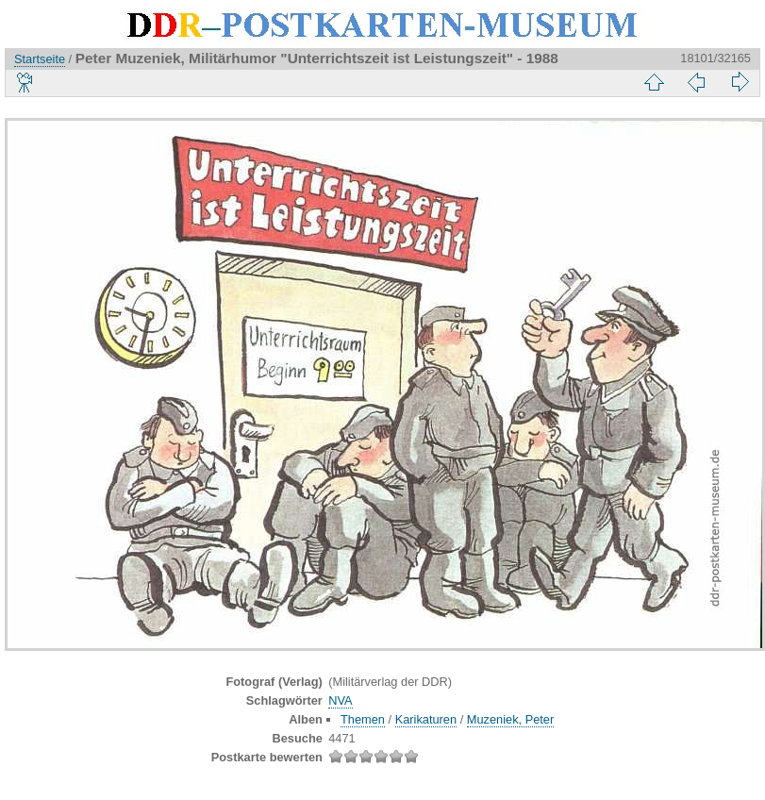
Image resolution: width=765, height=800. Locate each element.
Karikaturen (426, 719)
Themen (363, 719)
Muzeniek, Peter (510, 719)
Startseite (39, 59)
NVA (340, 700)
